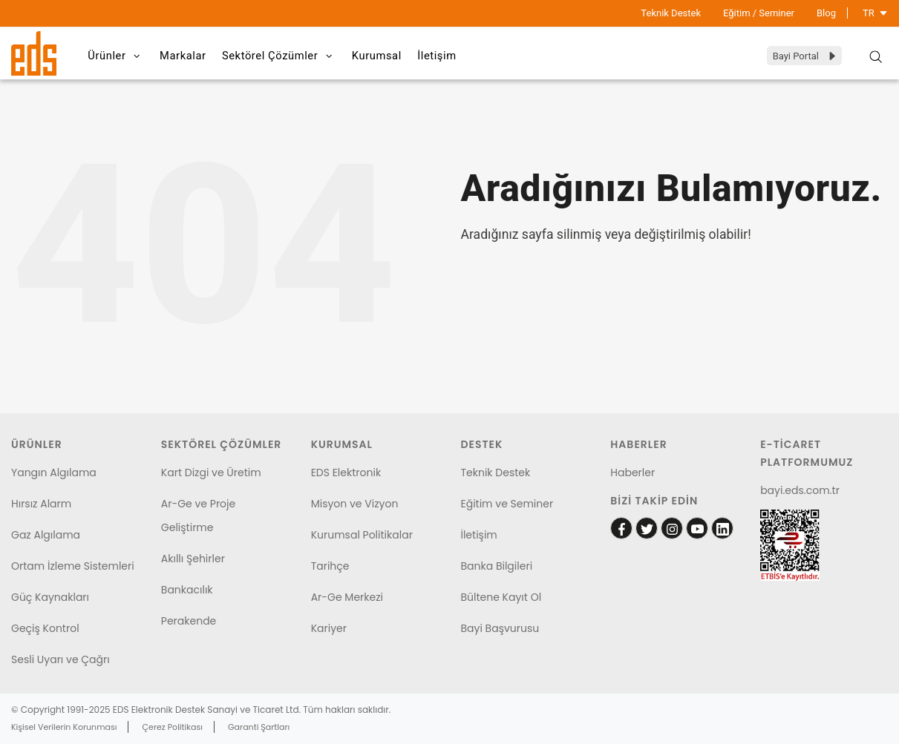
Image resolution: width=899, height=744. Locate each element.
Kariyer (329, 628)
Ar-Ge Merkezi (347, 597)
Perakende (188, 620)
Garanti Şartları (259, 727)
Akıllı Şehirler (193, 558)
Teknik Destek (671, 13)
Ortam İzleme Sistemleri (72, 566)
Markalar (194, 55)
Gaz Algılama (45, 534)
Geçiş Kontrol (45, 628)
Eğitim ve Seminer (506, 503)
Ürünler (120, 56)
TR (875, 13)
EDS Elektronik (346, 472)
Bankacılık (187, 589)
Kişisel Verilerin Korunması (64, 727)
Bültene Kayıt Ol (500, 597)
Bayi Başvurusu (499, 628)
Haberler (632, 472)
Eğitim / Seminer (758, 13)
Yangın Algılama (54, 472)
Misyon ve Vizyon (355, 503)
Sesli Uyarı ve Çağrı (60, 659)
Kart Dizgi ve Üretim (211, 472)
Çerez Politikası (173, 727)
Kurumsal (404, 55)
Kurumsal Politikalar (362, 534)
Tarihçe (330, 566)
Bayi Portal (805, 56)
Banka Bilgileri (496, 566)
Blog (826, 13)
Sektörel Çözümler (298, 56)
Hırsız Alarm (41, 503)
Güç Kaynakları (50, 597)
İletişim (472, 55)
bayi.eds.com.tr (800, 490)
